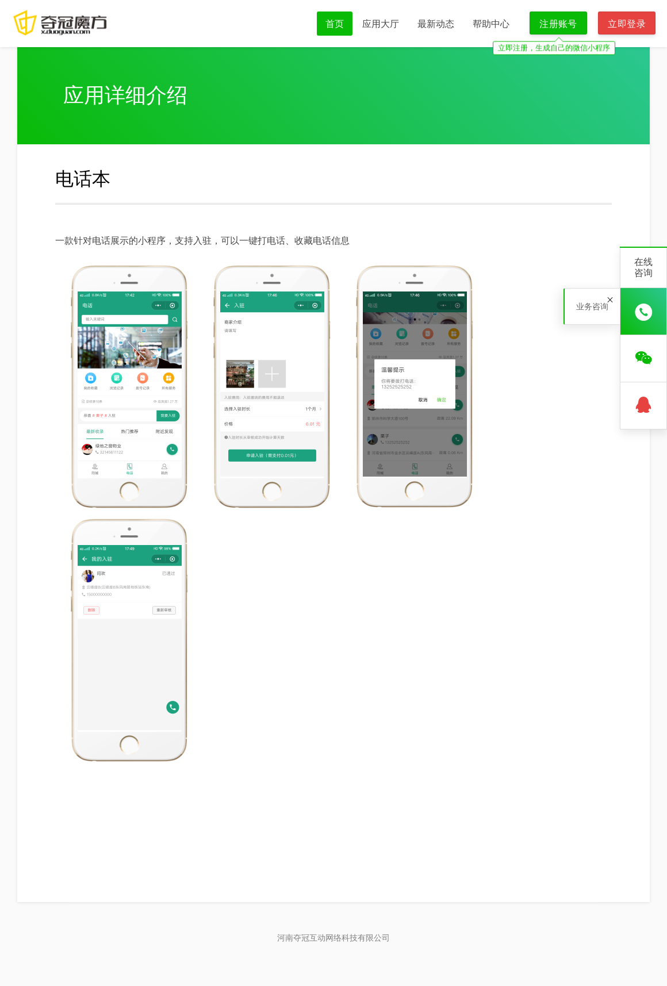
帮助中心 (491, 23)
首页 (334, 23)
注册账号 (558, 23)
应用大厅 (380, 23)
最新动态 (435, 23)
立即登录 (627, 23)
